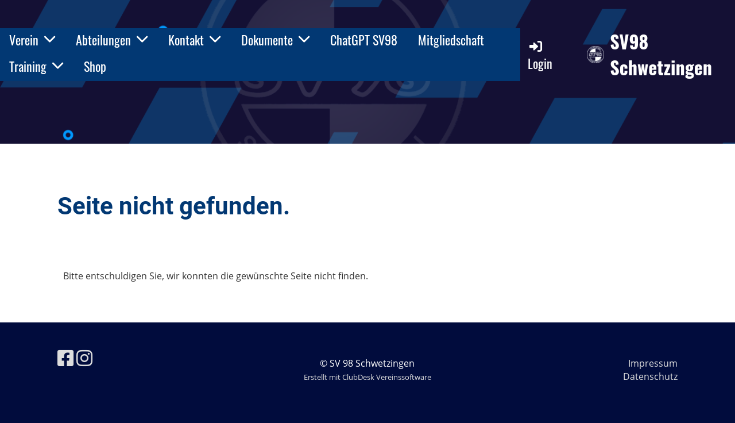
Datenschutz (650, 376)
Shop (95, 66)
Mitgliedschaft (451, 39)
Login (540, 55)
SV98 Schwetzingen (661, 54)
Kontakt (194, 39)
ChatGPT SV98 (363, 39)
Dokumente (275, 39)
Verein (32, 39)
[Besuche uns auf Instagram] (84, 357)
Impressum (653, 363)
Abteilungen (112, 39)
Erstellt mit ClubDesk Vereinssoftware (367, 377)
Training (36, 66)
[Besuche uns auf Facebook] (65, 357)
